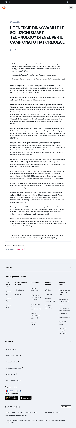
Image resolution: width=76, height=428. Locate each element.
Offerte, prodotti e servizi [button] (15, 277)
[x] (8, 407)
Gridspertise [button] (12, 374)
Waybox (48, 290)
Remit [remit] (58, 412)
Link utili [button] (8, 267)
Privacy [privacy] (20, 412)
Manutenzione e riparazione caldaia (64, 292)
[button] (15, 50)
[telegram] (19, 407)
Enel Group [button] (11, 349)
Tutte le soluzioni (34, 323)
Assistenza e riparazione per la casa (64, 301)
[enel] (4, 7)
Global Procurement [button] (14, 368)
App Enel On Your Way (49, 307)
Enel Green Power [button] (13, 356)
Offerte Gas (8, 300)
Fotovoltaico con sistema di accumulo (36, 297)
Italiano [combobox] (64, 407)
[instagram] (16, 407)
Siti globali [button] (9, 341)
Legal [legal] (7, 412)
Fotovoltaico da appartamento (36, 306)
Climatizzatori (20, 290)
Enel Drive (48, 294)
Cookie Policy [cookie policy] (49, 412)
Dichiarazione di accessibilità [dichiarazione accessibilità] (16, 416)
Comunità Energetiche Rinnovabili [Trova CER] (63, 331)
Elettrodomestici (64, 317)
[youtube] (11, 407)
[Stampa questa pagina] (10, 50)
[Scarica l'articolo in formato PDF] (21, 250)
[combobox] (66, 406)
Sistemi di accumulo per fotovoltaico (35, 315)
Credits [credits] (13, 412)
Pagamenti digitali (62, 323)
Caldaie (18, 294)
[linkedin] (14, 407)
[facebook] (5, 407)
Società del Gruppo (32, 412)
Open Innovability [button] (13, 381)
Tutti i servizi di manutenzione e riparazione (64, 310)
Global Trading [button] (12, 362)
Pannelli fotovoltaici (35, 289)
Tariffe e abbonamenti (50, 300)
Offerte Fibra (8, 306)
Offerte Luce (8, 293)
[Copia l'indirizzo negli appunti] (20, 50)
